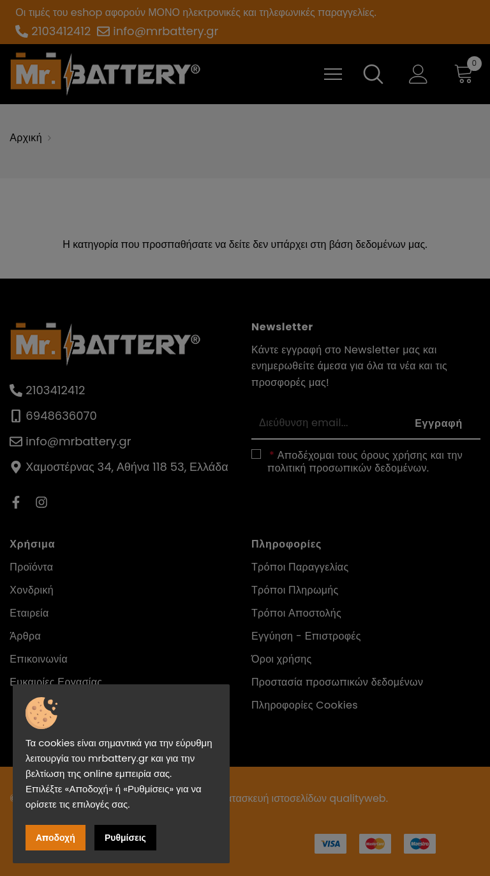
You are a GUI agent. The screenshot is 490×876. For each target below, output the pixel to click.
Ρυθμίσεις (125, 837)
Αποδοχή (55, 837)
